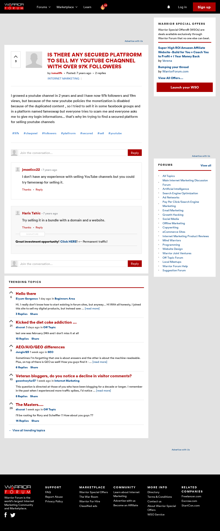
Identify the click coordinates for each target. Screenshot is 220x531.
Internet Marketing (67, 381)
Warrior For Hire (89, 501)
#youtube (115, 133)
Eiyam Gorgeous (27, 298)
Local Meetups (172, 262)
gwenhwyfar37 (26, 381)
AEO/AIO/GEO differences (40, 346)
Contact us (154, 501)
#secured (86, 133)
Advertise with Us (134, 40)
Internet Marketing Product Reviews (186, 236)
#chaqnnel (30, 133)
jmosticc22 (31, 169)
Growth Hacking (173, 215)
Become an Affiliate (125, 505)
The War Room (88, 497)
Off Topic (49, 327)
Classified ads (88, 506)
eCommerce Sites (174, 232)
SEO (51, 352)
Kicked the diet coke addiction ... (46, 322)
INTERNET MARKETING (63, 78)
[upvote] (15, 59)
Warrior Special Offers (93, 492)
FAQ (48, 492)
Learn (88, 7)
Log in (182, 7)
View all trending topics (27, 430)
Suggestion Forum (174, 270)
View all (206, 165)
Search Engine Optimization (180, 193)
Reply (135, 153)
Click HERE (68, 241)
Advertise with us (124, 501)
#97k (15, 133)
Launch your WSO (185, 87)
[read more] (92, 308)
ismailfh (56, 73)
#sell (100, 133)
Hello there (26, 293)
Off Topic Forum (173, 257)
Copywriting (170, 227)
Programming (171, 245)
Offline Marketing (174, 223)
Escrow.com (189, 501)
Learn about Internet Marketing (126, 494)
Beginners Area (65, 298)
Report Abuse (54, 497)
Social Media (171, 219)
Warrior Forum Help (175, 266)
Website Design (173, 249)
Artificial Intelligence (176, 189)
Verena (167, 60)
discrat (20, 327)
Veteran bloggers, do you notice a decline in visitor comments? (74, 375)
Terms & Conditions (159, 497)
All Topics (169, 176)
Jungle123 (22, 352)
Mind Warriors (172, 240)
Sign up (204, 7)
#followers (49, 133)
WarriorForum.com (175, 71)
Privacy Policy (54, 501)
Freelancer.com (191, 496)
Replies (22, 314)
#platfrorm (68, 133)
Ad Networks (171, 197)
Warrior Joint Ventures (177, 253)
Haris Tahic (32, 213)
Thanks (26, 189)
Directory (153, 492)
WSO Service (156, 514)
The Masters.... (29, 404)
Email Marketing (173, 210)
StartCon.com (191, 505)
